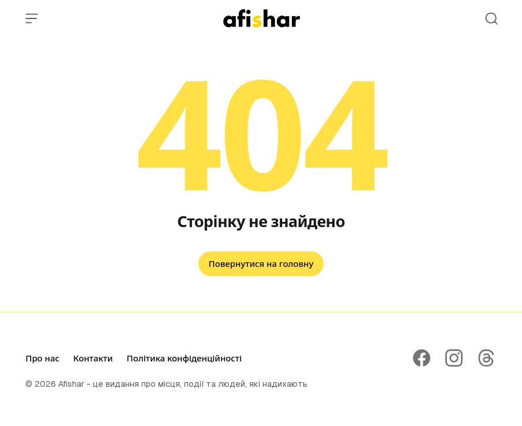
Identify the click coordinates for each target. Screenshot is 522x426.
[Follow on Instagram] (454, 358)
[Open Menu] (31, 18)
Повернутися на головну (261, 263)
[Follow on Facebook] (422, 358)
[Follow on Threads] (486, 358)
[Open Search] (491, 18)
